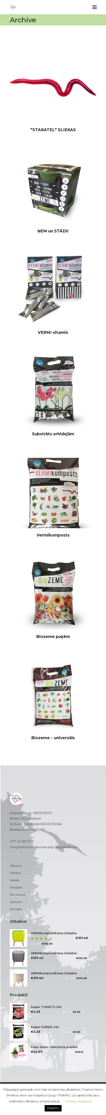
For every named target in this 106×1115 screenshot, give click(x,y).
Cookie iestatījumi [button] (78, 1101)
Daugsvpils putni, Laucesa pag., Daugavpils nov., (45, 847)
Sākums (15, 866)
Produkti (16, 887)
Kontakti (16, 909)
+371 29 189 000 (22, 841)
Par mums (17, 895)
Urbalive (15, 873)
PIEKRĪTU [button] (53, 1108)
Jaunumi (16, 902)
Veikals (14, 880)
